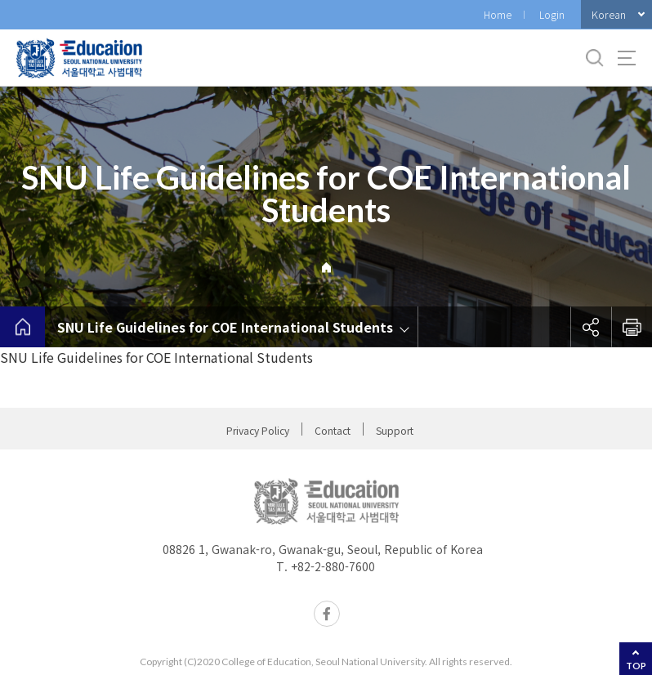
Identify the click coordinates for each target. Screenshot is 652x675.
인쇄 (631, 326)
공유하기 (590, 326)
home (22, 326)
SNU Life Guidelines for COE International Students (225, 327)
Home (497, 14)
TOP (636, 665)
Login (552, 14)
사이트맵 (627, 58)
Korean (609, 14)
